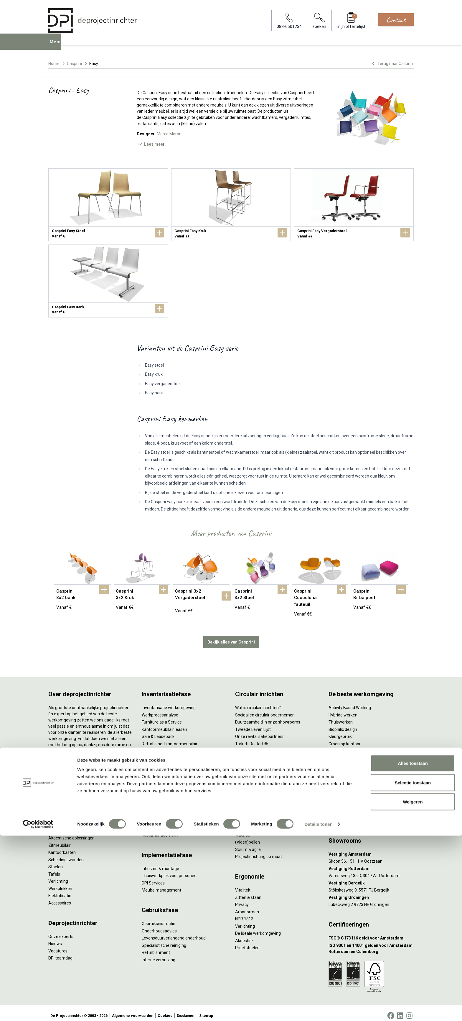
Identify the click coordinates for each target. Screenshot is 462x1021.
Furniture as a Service (162, 716)
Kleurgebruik (340, 731)
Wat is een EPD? (250, 774)
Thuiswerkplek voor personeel (169, 870)
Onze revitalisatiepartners (259, 731)
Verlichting (58, 876)
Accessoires (59, 897)
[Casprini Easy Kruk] (231, 205)
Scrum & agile (248, 844)
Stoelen (55, 861)
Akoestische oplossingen (71, 832)
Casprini (74, 63)
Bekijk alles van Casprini (231, 636)
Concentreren (248, 822)
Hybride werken (343, 709)
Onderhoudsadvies (159, 925)
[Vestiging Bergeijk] (371, 878)
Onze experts (60, 931)
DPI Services (153, 877)
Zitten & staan (248, 892)
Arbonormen (247, 906)
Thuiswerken (341, 716)
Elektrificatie (59, 890)
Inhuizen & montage (160, 863)
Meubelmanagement (161, 884)
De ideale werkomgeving (258, 928)
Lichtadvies (152, 822)
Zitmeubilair (59, 840)
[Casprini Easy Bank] (108, 281)
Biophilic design (343, 724)
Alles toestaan (413, 948)
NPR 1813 (244, 913)
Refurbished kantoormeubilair (169, 738)
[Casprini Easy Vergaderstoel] (353, 205)
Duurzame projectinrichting (260, 745)
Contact (395, 19)
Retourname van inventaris (167, 745)
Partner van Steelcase (349, 745)
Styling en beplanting (161, 793)
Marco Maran (169, 134)
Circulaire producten (254, 767)
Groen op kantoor (345, 738)
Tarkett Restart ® (251, 738)
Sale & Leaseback (158, 731)
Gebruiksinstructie (158, 918)
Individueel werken (252, 815)
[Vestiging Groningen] (371, 892)
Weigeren (413, 987)
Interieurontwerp (157, 786)
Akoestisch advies (158, 808)
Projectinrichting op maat (258, 851)
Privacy (242, 899)
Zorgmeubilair (342, 767)
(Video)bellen (247, 836)
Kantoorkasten (62, 847)
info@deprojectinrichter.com (358, 815)
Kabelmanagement (160, 829)
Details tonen (318, 1009)
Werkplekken (60, 883)
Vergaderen (246, 808)
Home (54, 63)
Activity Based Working (350, 702)
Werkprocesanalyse (160, 709)
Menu (57, 46)
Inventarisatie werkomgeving (169, 702)
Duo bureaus (60, 818)
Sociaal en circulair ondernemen (265, 709)
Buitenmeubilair (343, 760)
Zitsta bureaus (61, 811)
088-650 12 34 (345, 808)
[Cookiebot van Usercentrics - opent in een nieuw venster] (38, 1009)
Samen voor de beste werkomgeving (269, 753)
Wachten (243, 829)
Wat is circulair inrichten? (258, 702)
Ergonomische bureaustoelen (75, 803)
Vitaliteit (242, 884)
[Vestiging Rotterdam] (371, 863)
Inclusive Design (343, 753)
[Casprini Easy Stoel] (108, 205)
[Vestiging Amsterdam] (371, 849)
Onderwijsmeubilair (346, 774)
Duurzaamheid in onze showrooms (267, 716)
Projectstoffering (64, 825)
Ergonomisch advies (160, 815)
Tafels (54, 869)
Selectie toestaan (413, 967)
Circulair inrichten (158, 801)
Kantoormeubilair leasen (164, 724)
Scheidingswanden (66, 854)
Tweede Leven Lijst (253, 724)
